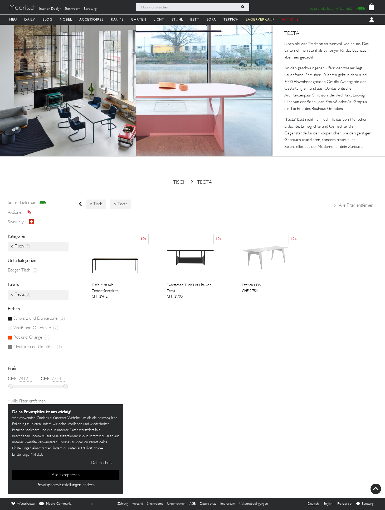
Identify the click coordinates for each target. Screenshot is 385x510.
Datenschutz (208, 504)
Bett (194, 19)
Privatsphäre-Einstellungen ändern (66, 485)
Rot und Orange (31, 338)
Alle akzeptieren (66, 475)
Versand (137, 504)
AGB (192, 504)
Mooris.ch (23, 8)
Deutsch (313, 504)
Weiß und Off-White (36, 328)
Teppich (230, 19)
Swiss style (21, 222)
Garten (138, 19)
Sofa (211, 19)
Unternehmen (176, 504)
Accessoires (91, 19)
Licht (159, 19)
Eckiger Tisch (23, 270)
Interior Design (50, 9)
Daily (29, 19)
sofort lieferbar (27, 203)
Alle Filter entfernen (353, 205)
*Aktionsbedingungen (253, 504)
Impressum (227, 504)
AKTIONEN (291, 19)
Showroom (73, 9)
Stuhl (177, 19)
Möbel (66, 19)
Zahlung (123, 504)
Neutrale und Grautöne (37, 347)
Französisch (344, 504)
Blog (47, 19)
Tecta (204, 182)
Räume (117, 19)
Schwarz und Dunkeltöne (39, 319)
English (328, 504)
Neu (13, 19)
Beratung (90, 9)
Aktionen (21, 213)
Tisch (180, 182)
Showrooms (155, 504)
